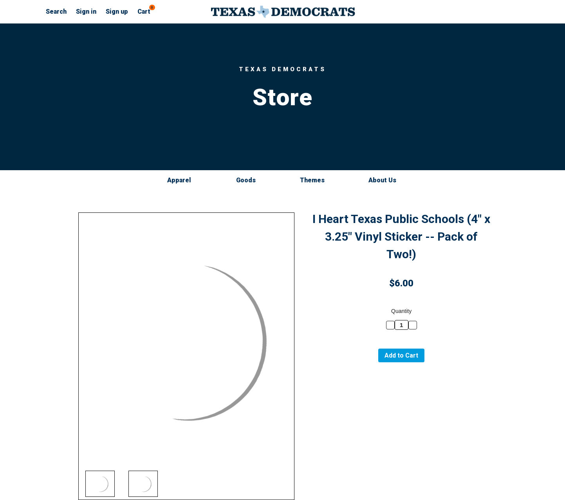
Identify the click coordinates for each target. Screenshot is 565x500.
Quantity (401, 311)
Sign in (86, 11)
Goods (249, 180)
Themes (316, 180)
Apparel (182, 180)
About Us (382, 180)
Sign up (117, 11)
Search (56, 11)
